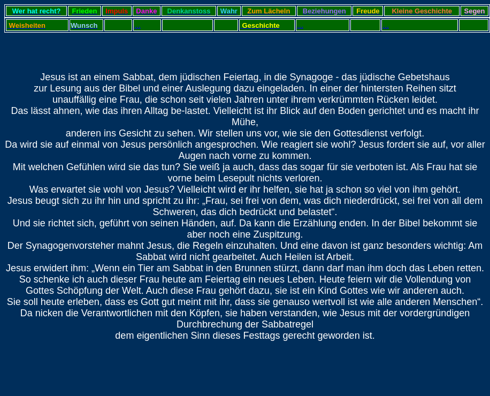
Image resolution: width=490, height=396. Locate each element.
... (108, 25)
